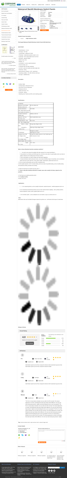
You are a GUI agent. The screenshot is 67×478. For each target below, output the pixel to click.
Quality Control (41, 4)
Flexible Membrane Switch (6, 32)
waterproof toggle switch (43, 422)
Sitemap (53, 472)
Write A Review (29, 343)
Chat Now (53, 4)
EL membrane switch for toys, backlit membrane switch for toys (51, 457)
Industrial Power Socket (6, 39)
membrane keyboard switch (25, 422)
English (64, 0)
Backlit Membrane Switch (6, 30)
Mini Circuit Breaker (5, 11)
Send (62, 467)
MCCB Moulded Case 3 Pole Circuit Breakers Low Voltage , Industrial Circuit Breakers (24, 474)
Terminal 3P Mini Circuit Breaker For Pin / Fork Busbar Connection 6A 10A (9, 473)
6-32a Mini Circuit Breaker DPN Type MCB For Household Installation (8, 470)
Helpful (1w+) (41, 398)
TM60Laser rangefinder (22, 455)
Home (19, 4)
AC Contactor (4, 15)
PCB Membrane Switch (6, 26)
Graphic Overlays (5, 24)
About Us (28, 4)
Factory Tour (34, 4)
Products (23, 4)
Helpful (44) (40, 380)
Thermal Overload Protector (6, 34)
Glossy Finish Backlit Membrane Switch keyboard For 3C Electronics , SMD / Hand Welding (60, 458)
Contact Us (47, 4)
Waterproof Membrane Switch (7, 28)
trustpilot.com (30, 361)
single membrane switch (34, 422)
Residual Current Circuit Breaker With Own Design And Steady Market (39, 470)
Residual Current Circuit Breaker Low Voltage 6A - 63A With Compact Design (40, 473)
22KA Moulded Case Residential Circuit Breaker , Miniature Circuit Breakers (24, 468)
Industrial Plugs (4, 17)
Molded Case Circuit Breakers (7, 13)
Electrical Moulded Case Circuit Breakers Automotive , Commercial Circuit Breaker (23, 470)
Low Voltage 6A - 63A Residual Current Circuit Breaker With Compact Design (40, 468)
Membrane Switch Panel (6, 41)
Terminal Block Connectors (6, 37)
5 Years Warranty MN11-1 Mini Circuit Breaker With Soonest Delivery (8, 468)
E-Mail (49, 472)
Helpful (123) (41, 361)
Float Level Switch (5, 19)
